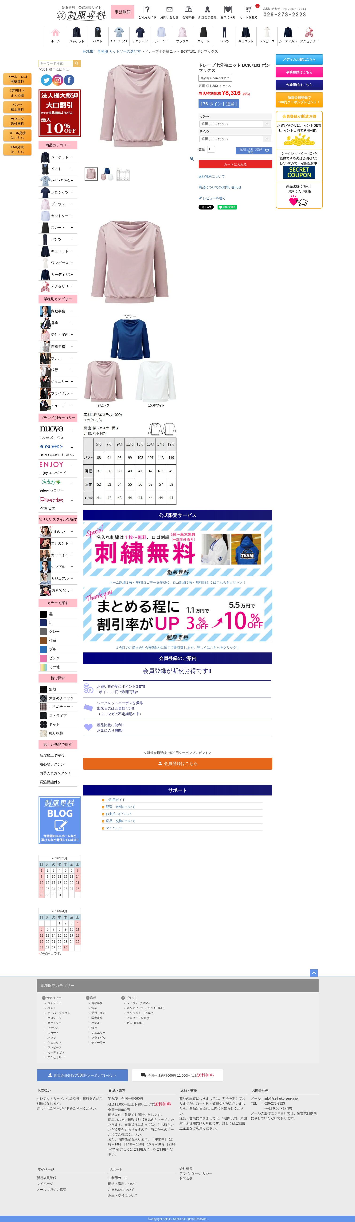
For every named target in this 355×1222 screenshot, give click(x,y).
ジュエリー (54, 382)
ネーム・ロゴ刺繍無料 (17, 79)
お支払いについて (119, 814)
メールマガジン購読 (51, 1189)
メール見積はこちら (17, 135)
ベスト (51, 169)
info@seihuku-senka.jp (281, 1098)
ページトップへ (314, 973)
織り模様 (51, 733)
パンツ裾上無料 (17, 107)
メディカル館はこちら (299, 59)
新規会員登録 (207, 17)
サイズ (205, 131)
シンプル (52, 567)
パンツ (51, 239)
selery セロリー (52, 485)
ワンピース (54, 263)
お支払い (44, 1090)
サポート (115, 1169)
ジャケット (54, 157)
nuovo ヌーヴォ (52, 432)
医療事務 (52, 346)
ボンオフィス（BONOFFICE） (146, 1008)
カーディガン (56, 274)
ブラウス (52, 204)
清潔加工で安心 (52, 755)
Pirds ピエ (51, 503)
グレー (50, 631)
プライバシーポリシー (195, 1173)
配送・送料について (120, 807)
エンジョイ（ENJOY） (141, 1013)
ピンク (50, 658)
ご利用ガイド (147, 17)
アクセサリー (56, 286)
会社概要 (188, 17)
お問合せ (186, 1178)
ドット (50, 724)
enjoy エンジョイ (53, 468)
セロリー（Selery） (139, 1018)
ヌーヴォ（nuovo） (139, 1003)
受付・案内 (54, 335)
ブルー (50, 649)
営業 (49, 323)
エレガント (54, 543)
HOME (88, 51)
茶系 (48, 640)
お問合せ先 (260, 1090)
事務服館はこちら (299, 72)
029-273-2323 (275, 1103)
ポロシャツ (54, 192)
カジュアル (54, 578)
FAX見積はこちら (17, 149)
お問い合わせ (169, 17)
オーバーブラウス (58, 1013)
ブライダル (54, 393)
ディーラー (54, 405)
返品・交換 (188, 1090)
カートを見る (248, 17)
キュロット (54, 251)
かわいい (52, 531)
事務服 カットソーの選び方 (119, 51)
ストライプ (53, 716)
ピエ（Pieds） (136, 1022)
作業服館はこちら (299, 85)
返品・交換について (120, 821)
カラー (205, 116)
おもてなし (55, 590)
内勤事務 (52, 311)
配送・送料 (117, 1090)
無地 (48, 689)
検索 (77, 63)
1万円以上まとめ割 (17, 93)
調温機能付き (50, 782)
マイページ (114, 828)
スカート (52, 227)
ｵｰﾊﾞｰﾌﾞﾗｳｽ (55, 180)
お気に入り (228, 17)
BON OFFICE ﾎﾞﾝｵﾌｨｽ (57, 450)
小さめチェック (57, 707)
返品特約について (212, 176)
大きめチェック (57, 698)
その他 (50, 667)
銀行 (49, 370)
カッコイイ (54, 555)
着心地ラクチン (52, 764)
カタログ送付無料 (17, 121)
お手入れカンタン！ (55, 773)
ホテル (51, 358)
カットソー (54, 216)
